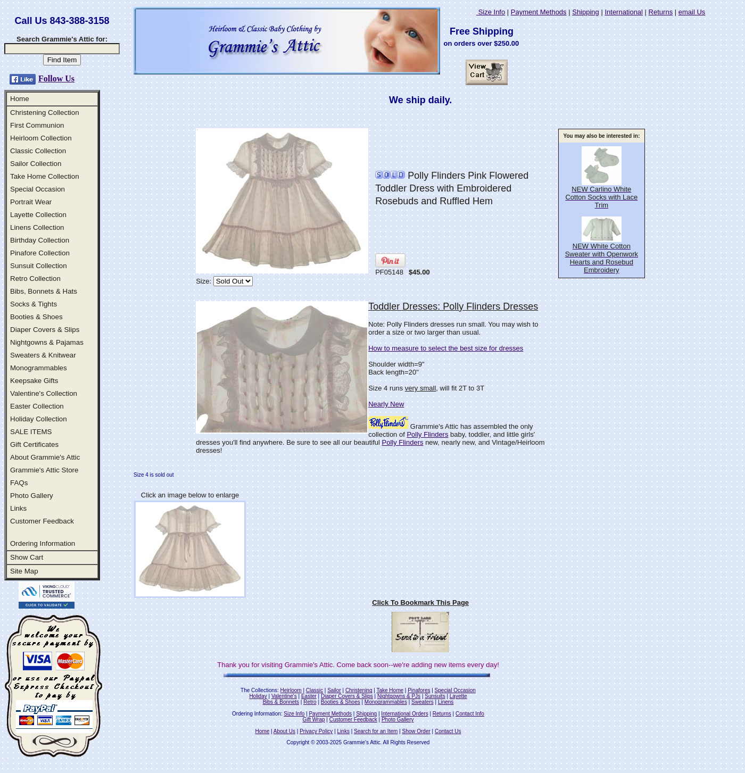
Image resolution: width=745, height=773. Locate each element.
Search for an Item (376, 731)
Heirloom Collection (41, 138)
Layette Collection (38, 215)
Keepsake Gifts (34, 381)
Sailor (334, 690)
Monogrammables (38, 368)
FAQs (19, 483)
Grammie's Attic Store (44, 470)
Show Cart (26, 557)
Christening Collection (44, 113)
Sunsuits (435, 696)
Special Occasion (37, 189)
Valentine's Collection (43, 393)
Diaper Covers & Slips (44, 330)
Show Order (416, 731)
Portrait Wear (31, 202)
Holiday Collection (38, 419)
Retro (309, 702)
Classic (314, 690)
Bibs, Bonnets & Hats (43, 291)
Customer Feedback (42, 521)
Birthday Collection (39, 240)
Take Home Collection (44, 176)
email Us (692, 12)
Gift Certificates (34, 444)
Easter (309, 696)
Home (19, 99)
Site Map (24, 571)
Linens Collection (37, 227)
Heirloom (291, 690)
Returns (661, 12)
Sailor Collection (35, 164)
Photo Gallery (31, 496)
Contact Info (470, 714)
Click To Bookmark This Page (420, 602)
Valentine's (284, 696)
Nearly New (386, 404)
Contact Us (448, 731)
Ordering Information (42, 543)
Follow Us (56, 78)
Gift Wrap (314, 719)
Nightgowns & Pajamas (47, 342)
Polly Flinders (427, 434)
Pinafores (419, 690)
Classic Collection (38, 151)
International (624, 12)
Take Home (389, 690)
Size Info (490, 12)
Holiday (258, 696)
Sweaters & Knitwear (43, 355)
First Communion (37, 125)
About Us (284, 731)
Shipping (585, 12)
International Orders (404, 714)
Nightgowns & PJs (398, 696)
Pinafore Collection (40, 253)
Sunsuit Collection (38, 266)
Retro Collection (35, 278)
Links (18, 508)
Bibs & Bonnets (281, 702)
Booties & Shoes (36, 317)
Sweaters (422, 702)
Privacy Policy (316, 731)
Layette (458, 696)
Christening (358, 690)
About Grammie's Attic (45, 457)
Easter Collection (37, 406)
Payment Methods (539, 12)
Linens (445, 702)
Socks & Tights (33, 304)
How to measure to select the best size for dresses (445, 348)
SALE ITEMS (31, 432)
